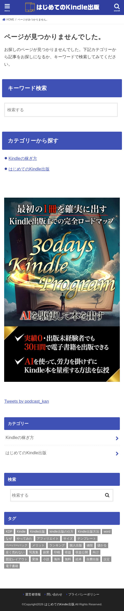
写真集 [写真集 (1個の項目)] (33, 552)
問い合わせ (54, 594)
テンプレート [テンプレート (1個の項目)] (86, 538)
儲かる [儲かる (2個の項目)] (102, 545)
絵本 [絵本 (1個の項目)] (78, 559)
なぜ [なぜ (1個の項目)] (9, 538)
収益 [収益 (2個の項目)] (68, 552)
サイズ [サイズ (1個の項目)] (68, 538)
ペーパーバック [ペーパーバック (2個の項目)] (16, 545)
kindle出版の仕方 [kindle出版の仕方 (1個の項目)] (61, 531)
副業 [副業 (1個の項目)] (46, 552)
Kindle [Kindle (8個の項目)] (21, 531)
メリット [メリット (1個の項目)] (38, 545)
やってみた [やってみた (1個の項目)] (24, 538)
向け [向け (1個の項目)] (96, 552)
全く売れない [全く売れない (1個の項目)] (15, 552)
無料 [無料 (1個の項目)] (68, 559)
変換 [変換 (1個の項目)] (35, 559)
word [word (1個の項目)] (107, 531)
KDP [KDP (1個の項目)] (9, 531)
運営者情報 (33, 594)
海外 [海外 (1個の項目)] (57, 559)
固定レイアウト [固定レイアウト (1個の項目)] (16, 559)
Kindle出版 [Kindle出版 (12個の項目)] (37, 531)
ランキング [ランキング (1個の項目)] (57, 545)
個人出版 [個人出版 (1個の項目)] (76, 545)
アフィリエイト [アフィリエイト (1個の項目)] (48, 538)
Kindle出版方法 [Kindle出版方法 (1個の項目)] (88, 531)
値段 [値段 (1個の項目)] (90, 545)
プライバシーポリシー (83, 594)
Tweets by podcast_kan (26, 401)
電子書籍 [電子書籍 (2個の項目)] (12, 566)
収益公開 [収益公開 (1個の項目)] (81, 552)
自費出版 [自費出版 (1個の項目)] (92, 559)
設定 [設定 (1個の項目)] (107, 559)
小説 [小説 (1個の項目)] (46, 559)
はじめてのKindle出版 (29, 169)
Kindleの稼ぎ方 (23, 158)
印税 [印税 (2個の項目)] (57, 552)
